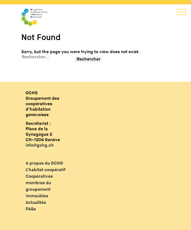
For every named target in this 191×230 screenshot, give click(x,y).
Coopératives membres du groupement (39, 183)
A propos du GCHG (44, 163)
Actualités (36, 202)
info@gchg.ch (40, 145)
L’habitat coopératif (45, 169)
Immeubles (37, 196)
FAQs (31, 209)
